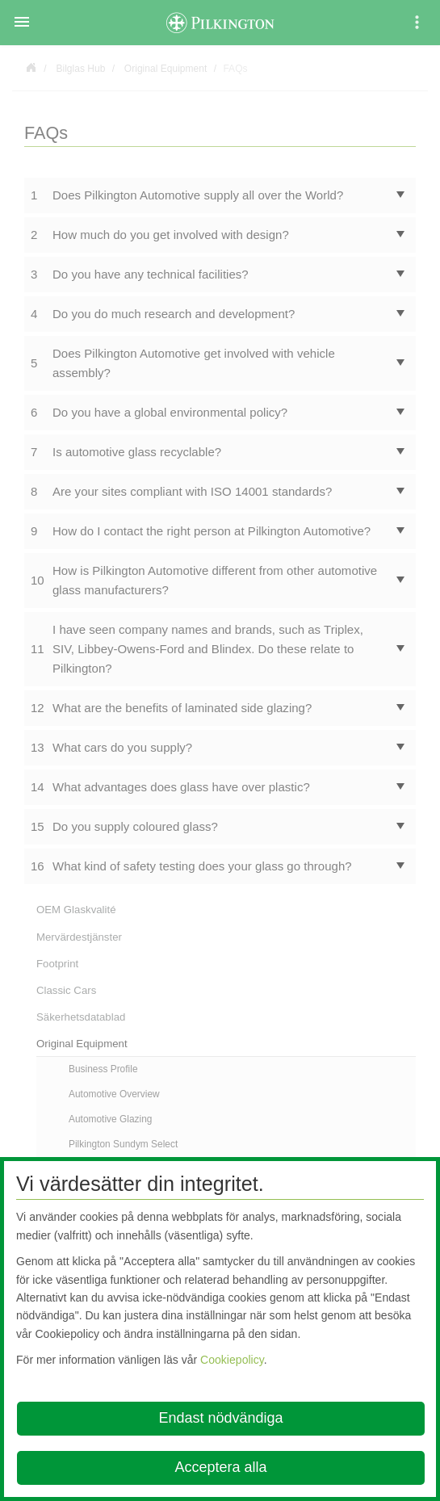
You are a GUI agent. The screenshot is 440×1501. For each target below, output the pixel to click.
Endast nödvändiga (220, 1418)
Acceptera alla (220, 1467)
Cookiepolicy (232, 1359)
